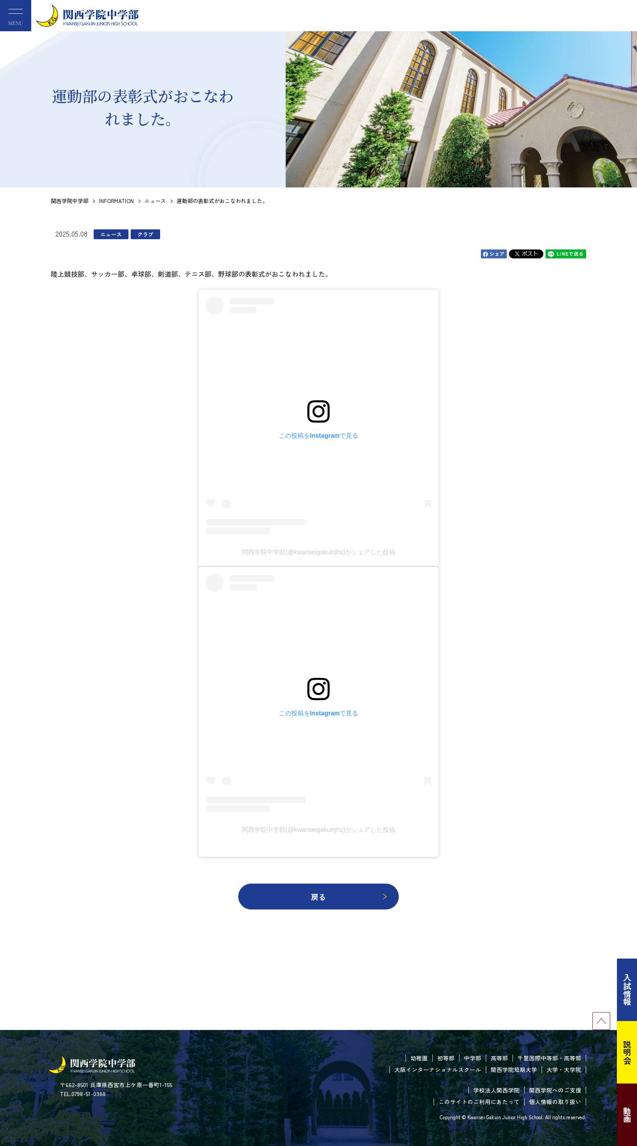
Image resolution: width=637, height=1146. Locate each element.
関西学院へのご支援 (555, 1090)
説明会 (627, 1052)
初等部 (446, 1058)
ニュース (155, 200)
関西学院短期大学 (514, 1069)
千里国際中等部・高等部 (549, 1058)
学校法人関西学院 (496, 1090)
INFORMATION (116, 200)
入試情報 (627, 990)
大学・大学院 (563, 1069)
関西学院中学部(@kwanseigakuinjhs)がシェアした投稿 (318, 552)
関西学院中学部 (69, 200)
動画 (627, 1115)
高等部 (499, 1058)
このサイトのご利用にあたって (479, 1101)
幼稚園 (419, 1058)
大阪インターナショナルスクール (437, 1069)
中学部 (472, 1058)
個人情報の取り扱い (555, 1101)
